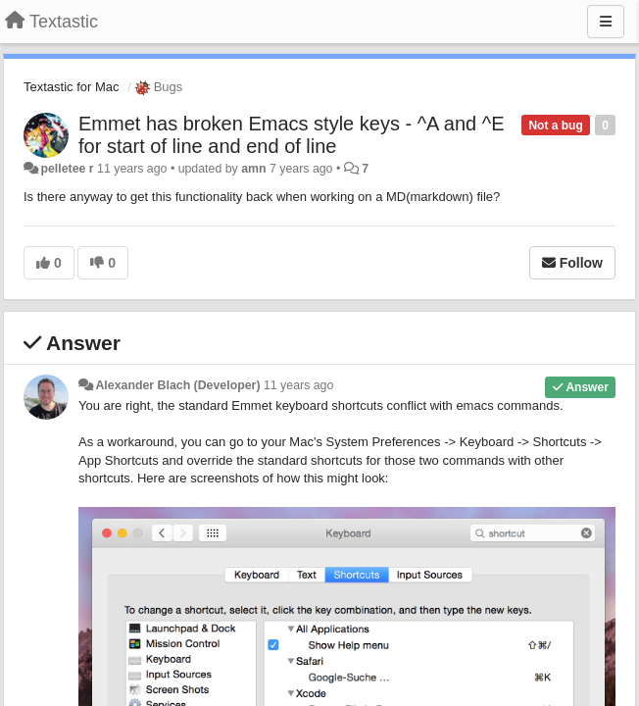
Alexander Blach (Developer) (177, 385)
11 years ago (298, 385)
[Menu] (605, 21)
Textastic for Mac (72, 86)
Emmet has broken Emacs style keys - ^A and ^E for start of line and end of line (291, 135)
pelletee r (66, 169)
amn (253, 169)
